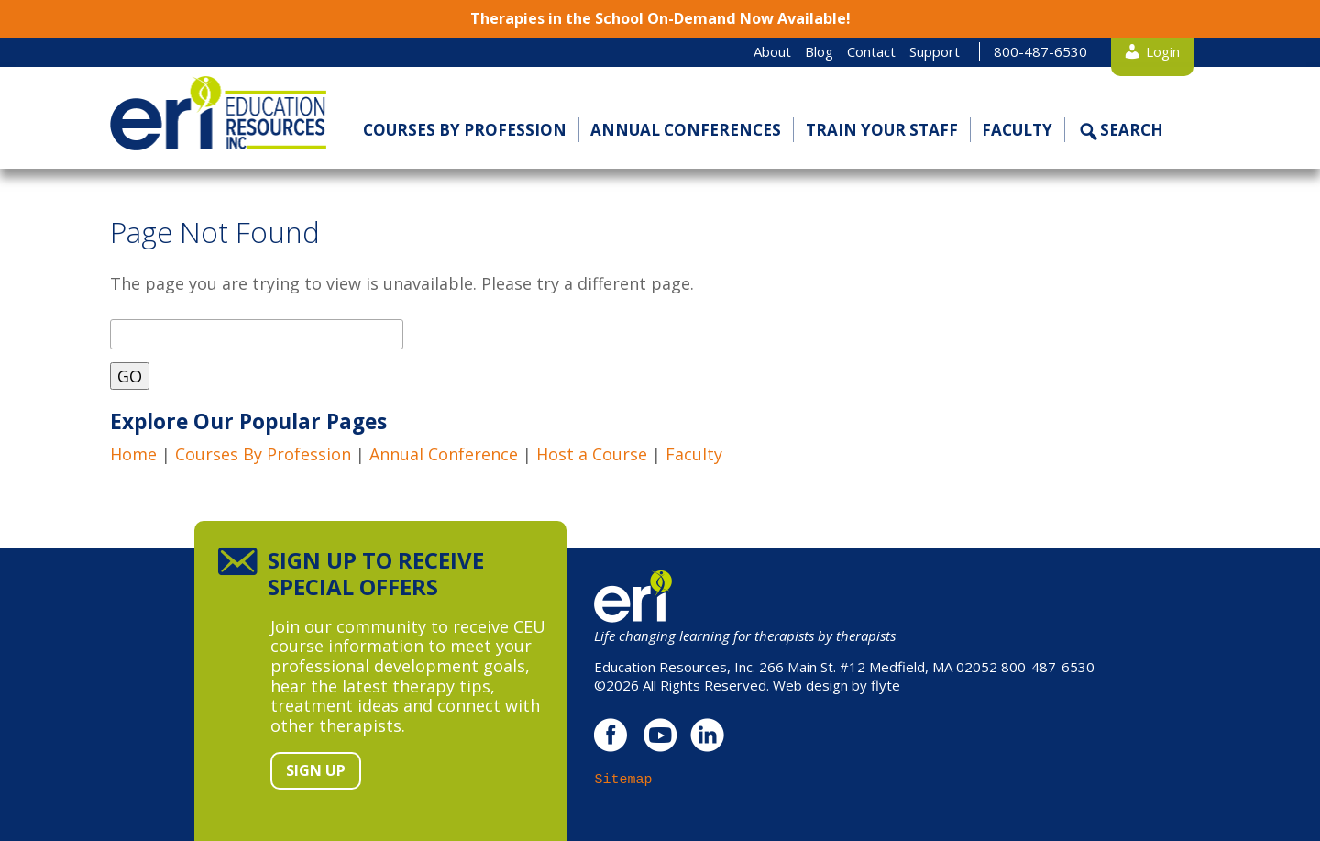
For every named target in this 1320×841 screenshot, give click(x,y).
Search (1131, 129)
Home (133, 454)
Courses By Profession (263, 454)
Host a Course (591, 454)
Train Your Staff (882, 129)
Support (934, 51)
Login (1163, 51)
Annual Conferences (685, 129)
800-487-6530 (1040, 51)
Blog (819, 51)
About (772, 51)
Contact (871, 51)
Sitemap (623, 779)
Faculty (1017, 129)
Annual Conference (443, 454)
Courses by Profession (464, 129)
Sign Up (316, 770)
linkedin (707, 735)
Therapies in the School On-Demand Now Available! (660, 18)
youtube (659, 735)
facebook (612, 735)
